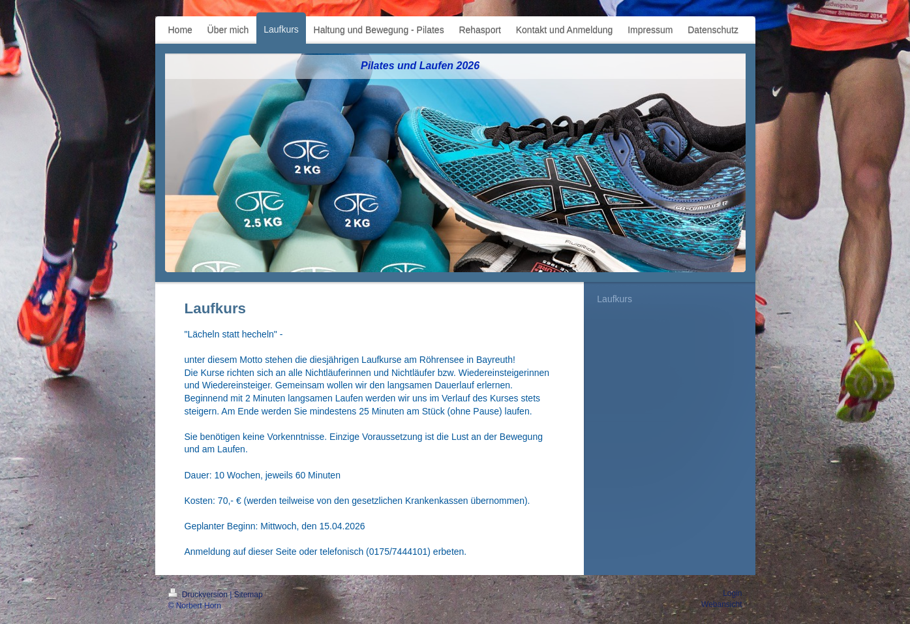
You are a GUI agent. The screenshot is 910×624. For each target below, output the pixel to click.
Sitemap (248, 594)
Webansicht (721, 604)
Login (732, 593)
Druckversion (199, 594)
